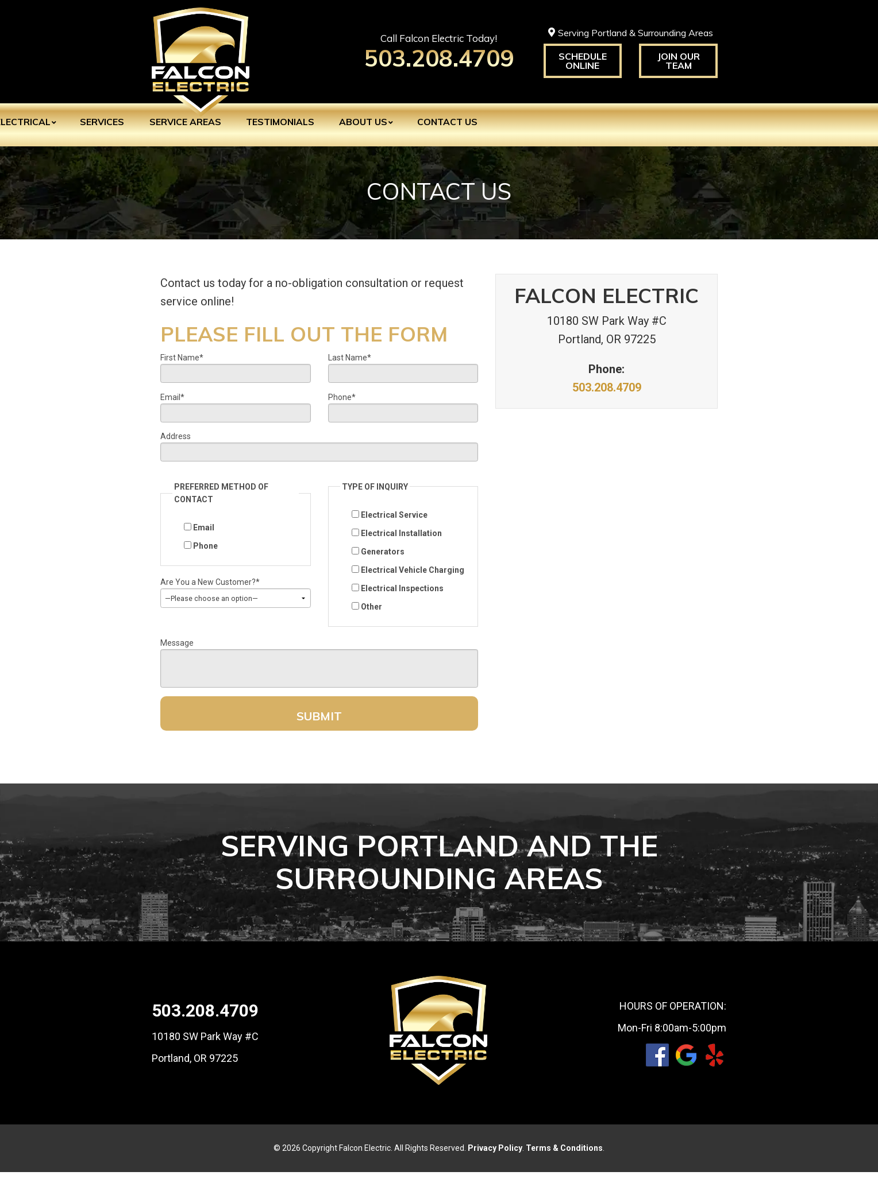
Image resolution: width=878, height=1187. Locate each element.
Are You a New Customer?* (210, 591)
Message (177, 652)
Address (175, 442)
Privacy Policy (495, 1162)
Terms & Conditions (564, 1162)
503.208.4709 (606, 387)
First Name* (181, 357)
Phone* (342, 400)
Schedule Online (583, 61)
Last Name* (349, 357)
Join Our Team (678, 61)
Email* (172, 400)
